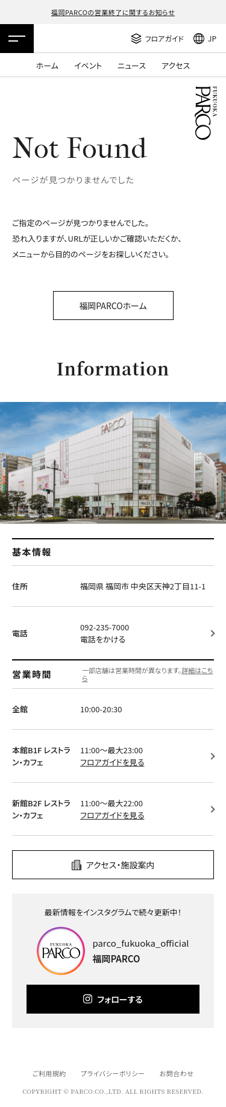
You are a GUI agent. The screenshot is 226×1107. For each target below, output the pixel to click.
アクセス (176, 65)
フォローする (119, 999)
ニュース (132, 65)
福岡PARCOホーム (112, 305)
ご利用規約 (49, 1073)
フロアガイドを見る (112, 762)
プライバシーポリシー (113, 1073)
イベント (88, 65)
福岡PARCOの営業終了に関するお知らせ (113, 12)
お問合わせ (177, 1073)
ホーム (47, 65)
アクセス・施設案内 (120, 865)
